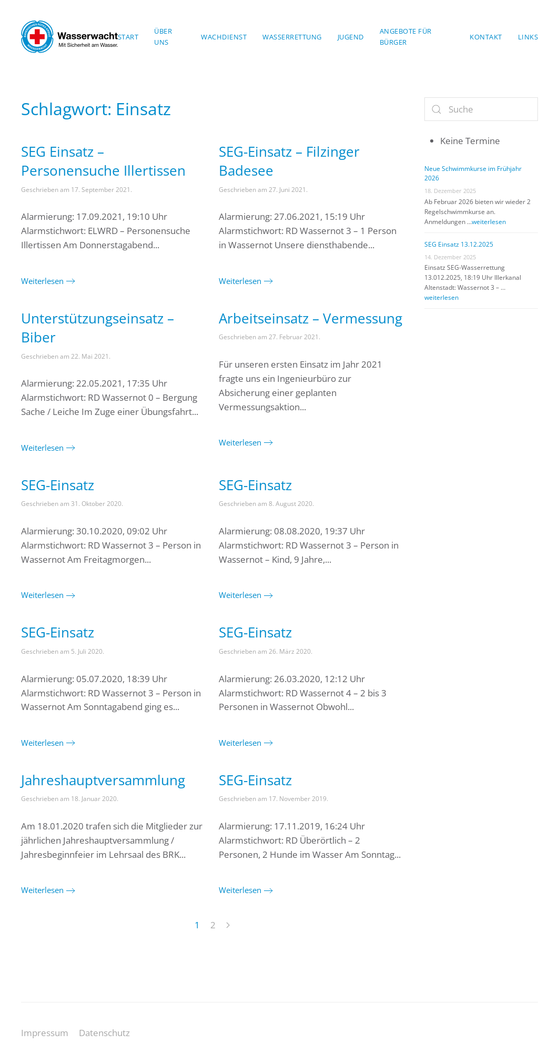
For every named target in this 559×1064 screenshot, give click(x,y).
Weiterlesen (42, 281)
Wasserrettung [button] (292, 37)
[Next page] (228, 926)
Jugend (351, 37)
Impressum (44, 1033)
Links (528, 37)
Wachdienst (224, 37)
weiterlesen (489, 221)
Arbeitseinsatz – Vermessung (310, 318)
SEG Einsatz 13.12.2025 (458, 244)
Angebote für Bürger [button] (406, 36)
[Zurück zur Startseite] (69, 37)
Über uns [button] (163, 36)
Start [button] (128, 37)
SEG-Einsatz (57, 484)
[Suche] (481, 109)
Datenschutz (104, 1033)
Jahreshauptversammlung (103, 780)
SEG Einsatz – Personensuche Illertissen (103, 161)
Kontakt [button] (486, 37)
